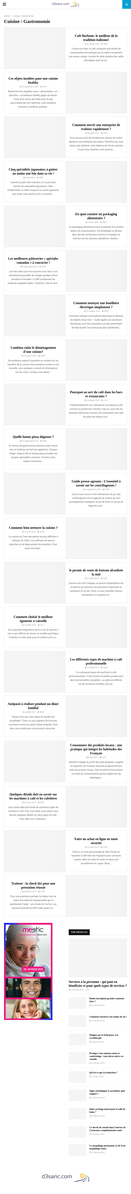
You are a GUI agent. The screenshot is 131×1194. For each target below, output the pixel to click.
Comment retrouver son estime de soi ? (108, 1017)
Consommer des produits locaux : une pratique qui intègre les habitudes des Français (96, 749)
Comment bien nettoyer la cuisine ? (33, 527)
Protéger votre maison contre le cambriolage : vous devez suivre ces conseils (106, 1056)
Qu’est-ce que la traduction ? (103, 1072)
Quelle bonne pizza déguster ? (33, 437)
